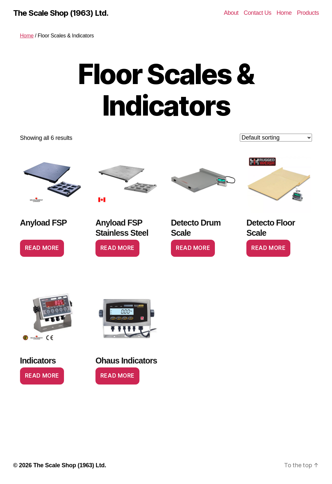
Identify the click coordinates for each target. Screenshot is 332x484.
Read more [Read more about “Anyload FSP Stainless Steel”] (117, 248)
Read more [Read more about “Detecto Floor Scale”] (268, 248)
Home (284, 13)
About (231, 13)
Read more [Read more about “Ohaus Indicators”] (117, 375)
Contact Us (257, 13)
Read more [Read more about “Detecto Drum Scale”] (193, 248)
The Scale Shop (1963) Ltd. (60, 13)
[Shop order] (276, 138)
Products (308, 13)
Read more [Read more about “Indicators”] (42, 375)
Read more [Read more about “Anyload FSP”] (42, 248)
